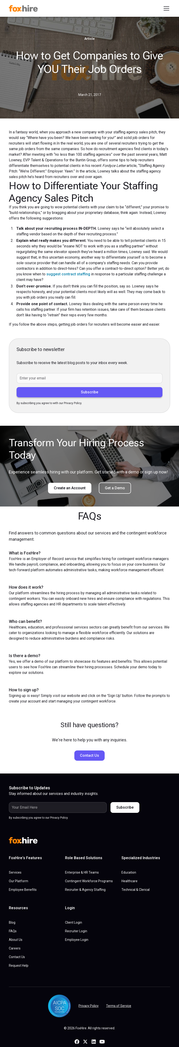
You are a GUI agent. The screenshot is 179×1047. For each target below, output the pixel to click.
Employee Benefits (23, 890)
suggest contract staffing (68, 274)
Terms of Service (118, 1006)
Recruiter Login (76, 931)
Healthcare (129, 881)
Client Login (73, 922)
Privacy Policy (89, 1006)
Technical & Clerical (135, 890)
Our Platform (18, 881)
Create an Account (70, 488)
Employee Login (76, 940)
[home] (25, 8)
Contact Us (89, 755)
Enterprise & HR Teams (82, 872)
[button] (165, 8)
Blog (12, 922)
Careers (15, 948)
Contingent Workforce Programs (89, 881)
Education (128, 872)
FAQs (13, 931)
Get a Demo (115, 488)
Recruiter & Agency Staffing (85, 890)
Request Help (18, 965)
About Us (15, 940)
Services (15, 872)
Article (89, 39)
